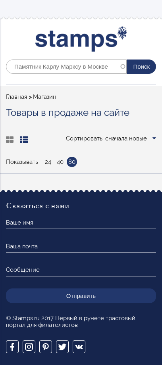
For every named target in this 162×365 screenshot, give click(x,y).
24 (48, 161)
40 (60, 161)
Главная (16, 96)
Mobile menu (149, 8)
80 (71, 161)
